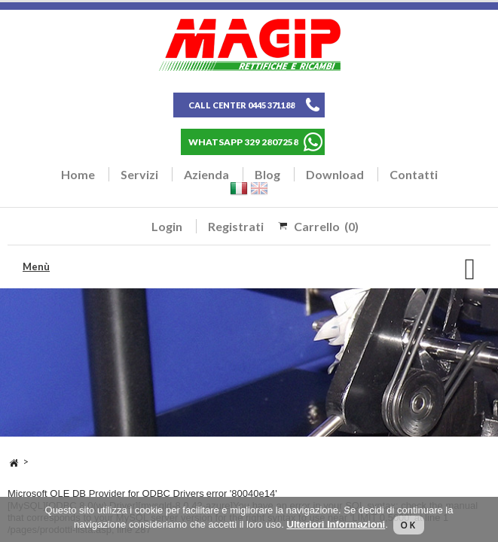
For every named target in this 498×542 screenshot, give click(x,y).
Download (335, 174)
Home (78, 174)
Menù (36, 266)
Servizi (139, 174)
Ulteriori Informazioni (336, 524)
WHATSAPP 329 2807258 (243, 142)
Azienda (206, 174)
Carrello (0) (326, 226)
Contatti (414, 174)
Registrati (236, 226)
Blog (267, 174)
